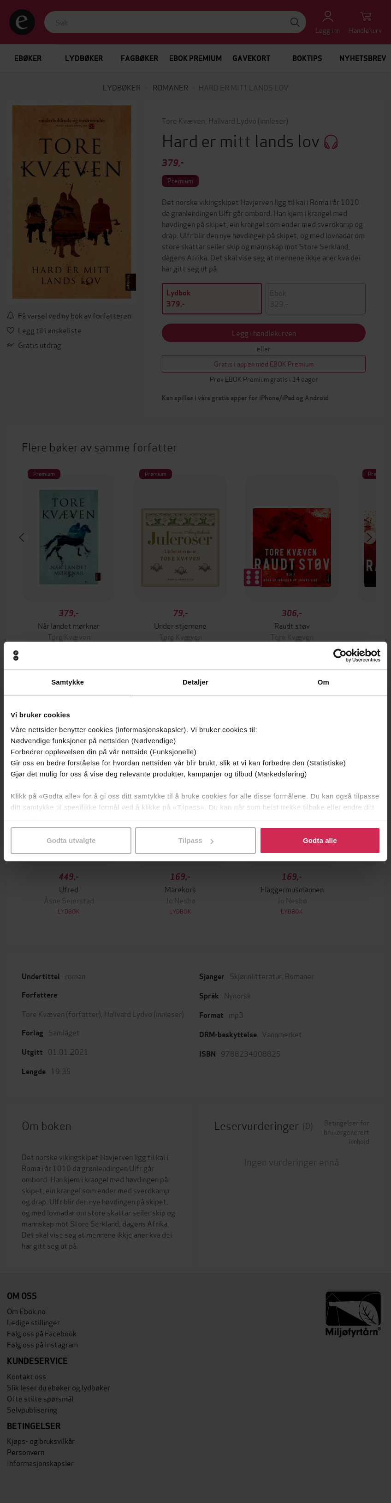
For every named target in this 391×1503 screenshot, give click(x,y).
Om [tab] (323, 682)
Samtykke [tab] (67, 682)
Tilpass (195, 840)
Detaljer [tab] (195, 682)
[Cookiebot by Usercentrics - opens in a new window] (340, 655)
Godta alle (320, 840)
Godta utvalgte (71, 840)
